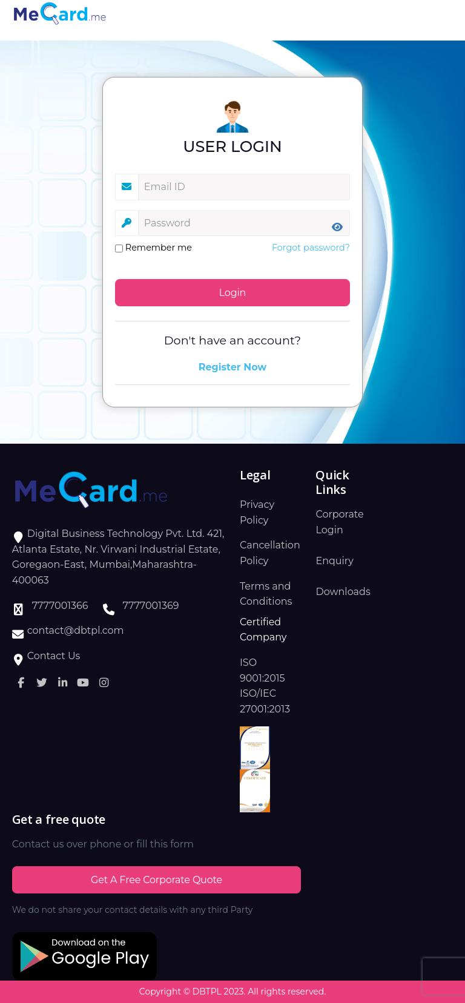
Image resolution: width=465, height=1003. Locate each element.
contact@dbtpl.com (75, 630)
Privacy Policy (257, 512)
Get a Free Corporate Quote (156, 880)
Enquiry (334, 561)
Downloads (342, 591)
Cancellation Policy (270, 553)
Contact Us (54, 656)
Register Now (233, 367)
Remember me (153, 247)
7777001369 (151, 605)
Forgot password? (311, 247)
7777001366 (60, 605)
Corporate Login (339, 522)
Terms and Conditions (266, 594)
